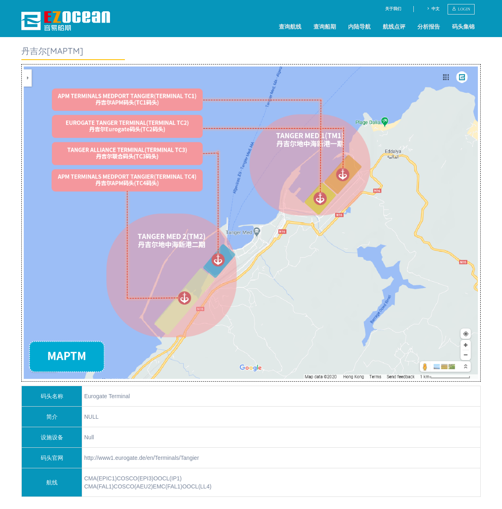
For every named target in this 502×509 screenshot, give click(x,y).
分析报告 (428, 26)
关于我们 (393, 8)
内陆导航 (359, 26)
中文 (433, 8)
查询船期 (324, 26)
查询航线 (290, 26)
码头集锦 (463, 26)
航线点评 (394, 26)
